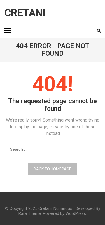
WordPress (76, 213)
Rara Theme (29, 213)
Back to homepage (52, 169)
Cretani (25, 13)
